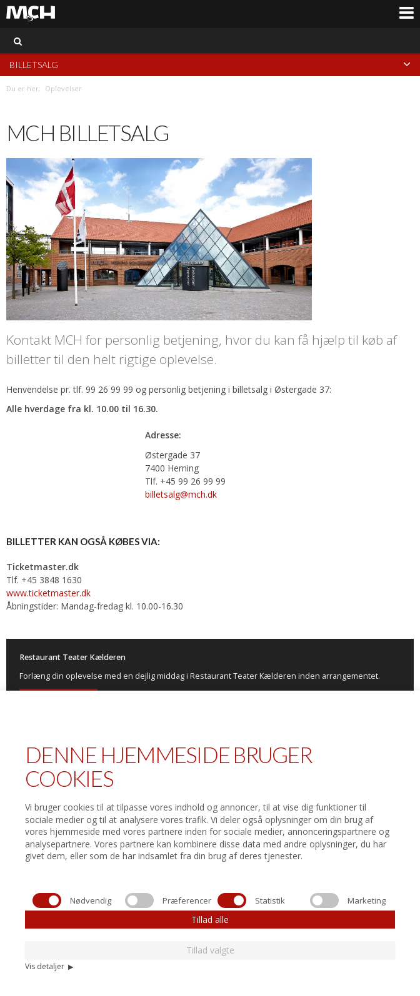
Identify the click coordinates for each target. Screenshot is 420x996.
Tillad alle (210, 919)
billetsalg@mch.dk (181, 494)
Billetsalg (210, 64)
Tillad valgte (210, 950)
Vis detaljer (49, 966)
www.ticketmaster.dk (48, 593)
